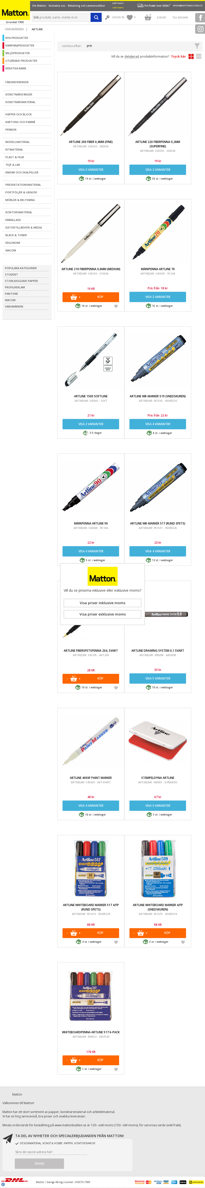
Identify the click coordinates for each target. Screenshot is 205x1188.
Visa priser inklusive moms (102, 603)
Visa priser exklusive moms (102, 614)
